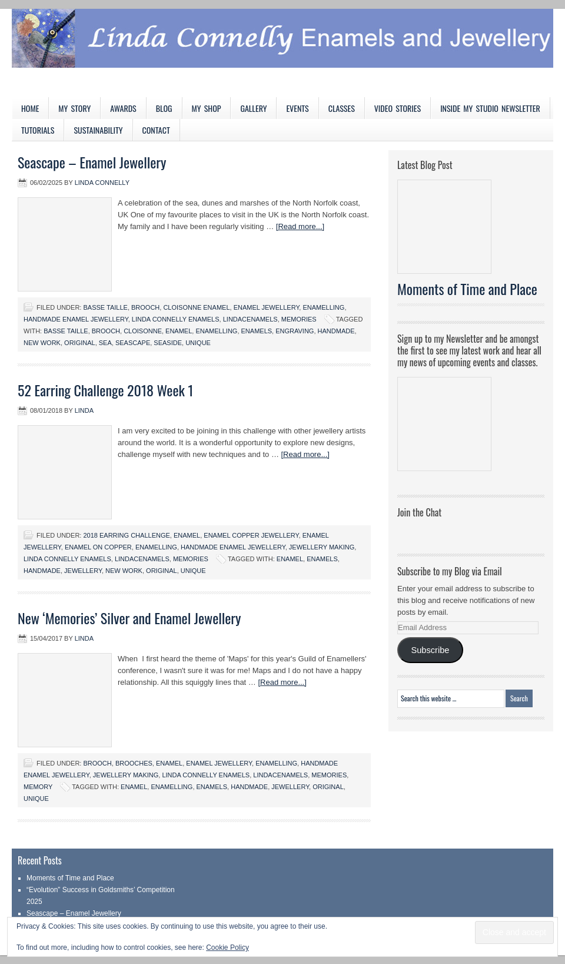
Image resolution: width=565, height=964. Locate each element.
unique (198, 342)
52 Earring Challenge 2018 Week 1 (105, 389)
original (79, 342)
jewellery (83, 570)
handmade (336, 330)
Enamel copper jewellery (251, 535)
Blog (164, 108)
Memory (38, 786)
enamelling (216, 330)
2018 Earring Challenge (126, 535)
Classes (341, 108)
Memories (299, 319)
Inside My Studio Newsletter (490, 108)
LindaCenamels (250, 319)
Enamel (187, 535)
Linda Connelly (102, 182)
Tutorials (37, 130)
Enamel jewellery (267, 307)
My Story (74, 108)
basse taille (66, 330)
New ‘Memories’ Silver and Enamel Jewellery (129, 617)
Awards (123, 108)
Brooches (133, 763)
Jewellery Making (321, 547)
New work (42, 342)
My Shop (206, 108)
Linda (84, 410)
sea (105, 342)
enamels (256, 330)
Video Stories (397, 108)
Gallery (253, 108)
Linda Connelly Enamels (176, 319)
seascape (132, 342)
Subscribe (430, 650)
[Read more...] (300, 226)
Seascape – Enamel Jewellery (92, 162)
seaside (168, 342)
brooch (106, 330)
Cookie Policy (227, 947)
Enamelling (323, 307)
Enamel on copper (98, 547)
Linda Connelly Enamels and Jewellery (282, 53)
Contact (156, 130)
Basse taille (105, 307)
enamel (178, 330)
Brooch (145, 307)
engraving (294, 330)
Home (30, 108)
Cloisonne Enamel (196, 307)
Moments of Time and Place (467, 288)
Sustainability (98, 130)
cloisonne (143, 330)
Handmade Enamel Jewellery (76, 319)
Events (297, 108)
